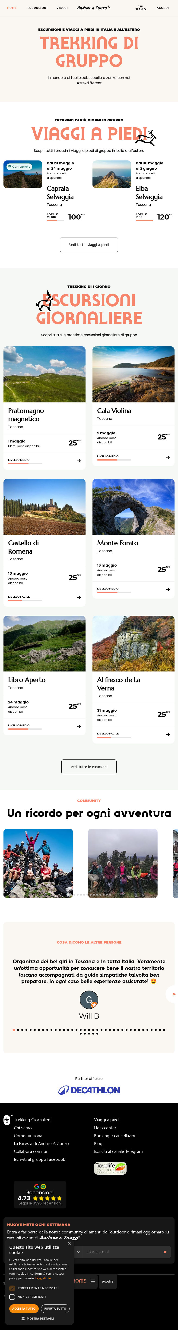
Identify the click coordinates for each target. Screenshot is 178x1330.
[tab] (68, 895)
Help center (105, 1127)
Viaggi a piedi (107, 1119)
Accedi (163, 8)
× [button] (69, 1243)
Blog (98, 1143)
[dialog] (39, 1282)
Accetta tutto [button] (23, 1309)
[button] (39, 1318)
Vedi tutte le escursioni (89, 767)
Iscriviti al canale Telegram (118, 1151)
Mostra (108, 1281)
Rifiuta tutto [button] (55, 1309)
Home (12, 8)
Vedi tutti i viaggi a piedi (89, 244)
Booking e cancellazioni (115, 1135)
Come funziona (28, 1135)
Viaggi (62, 8)
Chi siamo (140, 8)
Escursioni (38, 8)
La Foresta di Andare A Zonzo (41, 1143)
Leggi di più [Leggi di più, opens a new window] (43, 1278)
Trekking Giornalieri (32, 1119)
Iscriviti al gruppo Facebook (39, 1159)
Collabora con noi (30, 1151)
